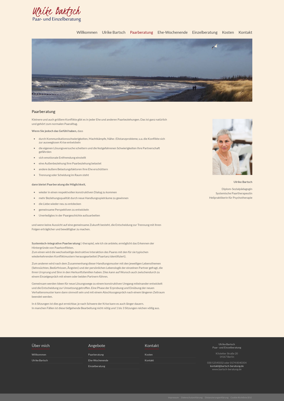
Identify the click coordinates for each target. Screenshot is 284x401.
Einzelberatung (205, 32)
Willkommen (87, 32)
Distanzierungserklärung (216, 397)
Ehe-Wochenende (173, 32)
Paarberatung (141, 32)
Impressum (172, 397)
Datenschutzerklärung (191, 397)
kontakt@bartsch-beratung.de (227, 365)
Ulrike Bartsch (114, 32)
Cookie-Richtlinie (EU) (241, 397)
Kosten (228, 32)
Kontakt (245, 32)
